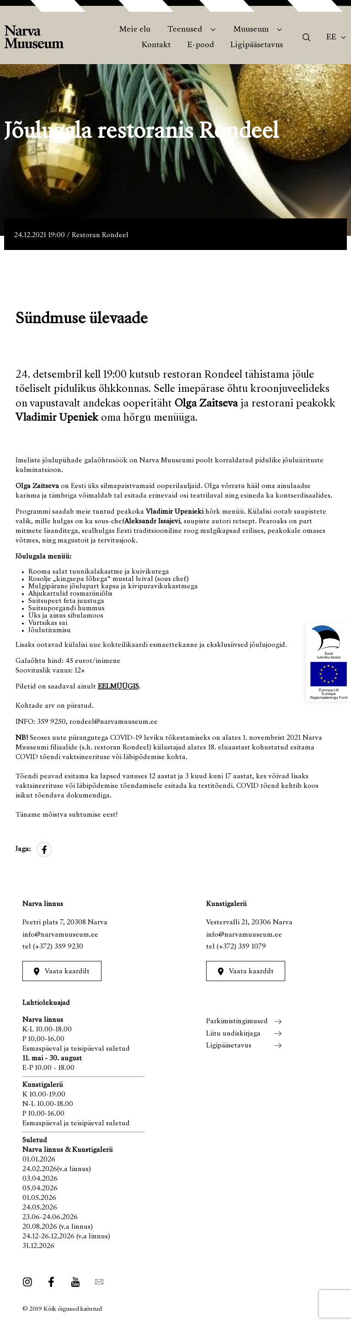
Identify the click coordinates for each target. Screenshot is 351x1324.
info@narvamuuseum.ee (60, 935)
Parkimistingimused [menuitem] (237, 1021)
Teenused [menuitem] (184, 29)
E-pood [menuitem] (200, 45)
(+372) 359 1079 (241, 947)
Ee (331, 37)
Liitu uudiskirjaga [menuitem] (233, 1034)
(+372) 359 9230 (58, 947)
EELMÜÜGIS (118, 687)
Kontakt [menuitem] (156, 45)
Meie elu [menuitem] (134, 29)
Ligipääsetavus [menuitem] (256, 45)
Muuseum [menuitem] (251, 29)
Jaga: (23, 849)
